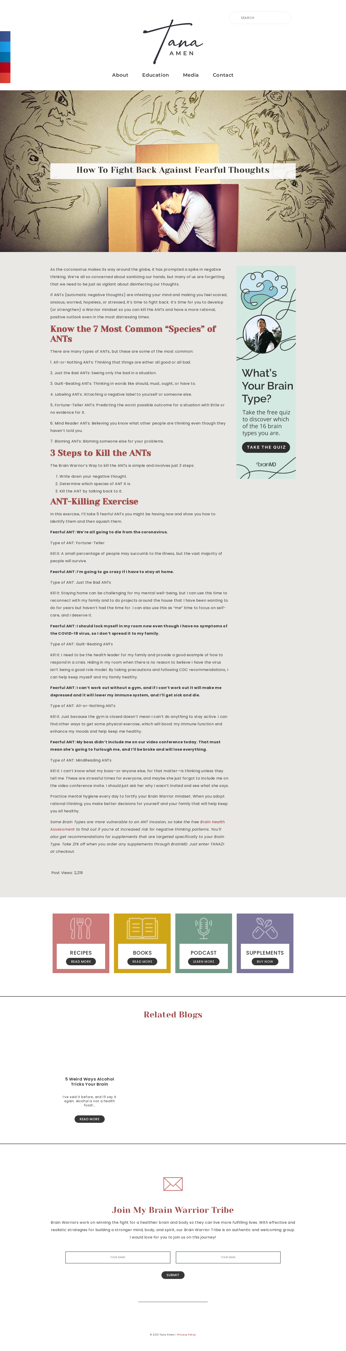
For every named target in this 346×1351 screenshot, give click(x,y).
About (120, 75)
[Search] (201, 1295)
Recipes (81, 952)
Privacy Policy (186, 1334)
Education (155, 75)
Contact (223, 75)
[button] (5, 36)
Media (191, 75)
